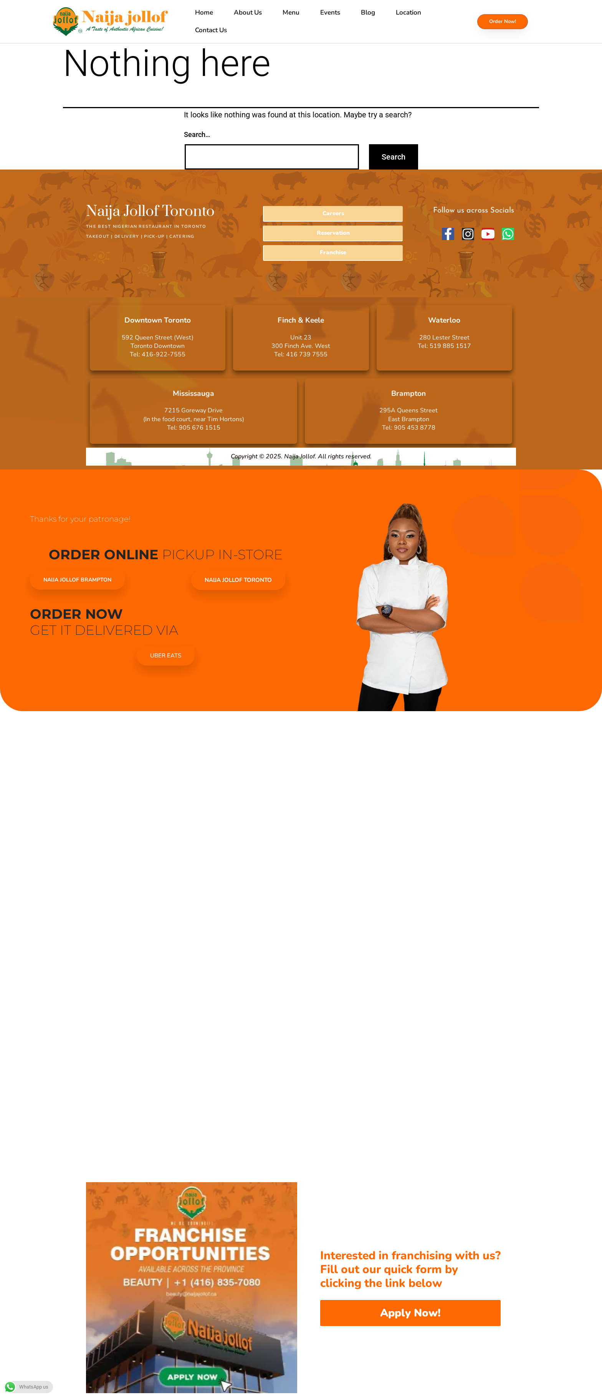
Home (204, 12)
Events (330, 12)
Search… (197, 134)
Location (408, 12)
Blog (368, 12)
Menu (291, 12)
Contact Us (211, 30)
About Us (248, 12)
